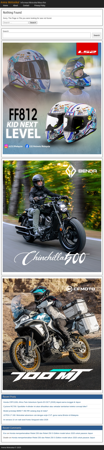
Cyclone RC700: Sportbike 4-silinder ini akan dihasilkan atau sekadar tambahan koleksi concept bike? (45, 406)
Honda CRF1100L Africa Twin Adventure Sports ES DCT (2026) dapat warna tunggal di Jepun (42, 402)
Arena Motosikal (10, 2)
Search (6, 31)
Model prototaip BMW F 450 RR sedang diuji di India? (25, 411)
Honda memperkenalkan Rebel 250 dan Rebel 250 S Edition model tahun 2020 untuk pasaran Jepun (51, 433)
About (15, 5)
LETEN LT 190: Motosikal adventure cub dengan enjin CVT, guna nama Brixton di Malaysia (40, 415)
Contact (26, 5)
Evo (4, 433)
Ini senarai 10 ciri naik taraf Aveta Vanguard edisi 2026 (25, 420)
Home (5, 5)
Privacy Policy (39, 5)
